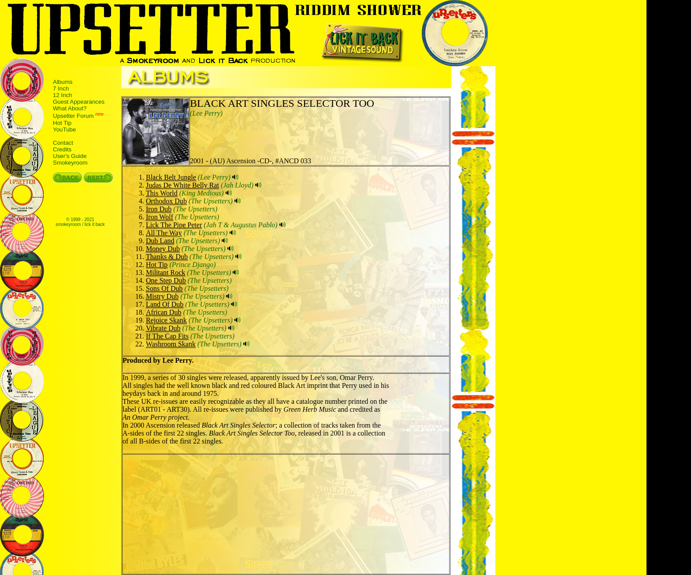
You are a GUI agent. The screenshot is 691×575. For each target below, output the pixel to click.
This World (162, 193)
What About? (69, 108)
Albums (62, 82)
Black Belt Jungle (171, 177)
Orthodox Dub (166, 201)
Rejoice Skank (166, 320)
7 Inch (61, 88)
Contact (63, 142)
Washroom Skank (171, 344)
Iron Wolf (159, 217)
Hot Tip (62, 123)
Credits (62, 149)
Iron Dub (158, 209)
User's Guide (70, 156)
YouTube (64, 129)
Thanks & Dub (167, 256)
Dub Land (160, 240)
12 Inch (62, 95)
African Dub (163, 312)
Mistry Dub (162, 296)
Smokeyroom (70, 162)
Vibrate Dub (163, 328)
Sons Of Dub (164, 288)
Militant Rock (165, 272)
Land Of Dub (164, 304)
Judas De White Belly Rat (182, 185)
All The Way (164, 233)
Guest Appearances (78, 101)
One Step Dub (166, 280)
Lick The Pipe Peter (174, 225)
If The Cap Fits (167, 336)
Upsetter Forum (73, 116)
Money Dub (163, 248)
